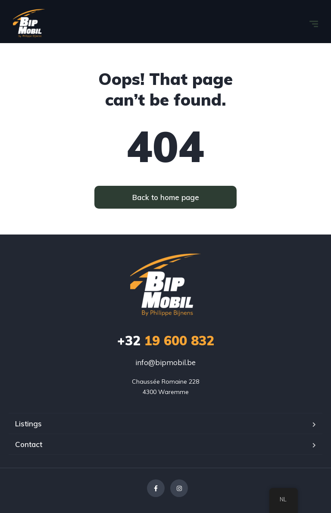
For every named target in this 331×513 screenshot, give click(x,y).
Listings (28, 423)
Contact (28, 444)
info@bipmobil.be (165, 362)
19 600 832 (165, 340)
